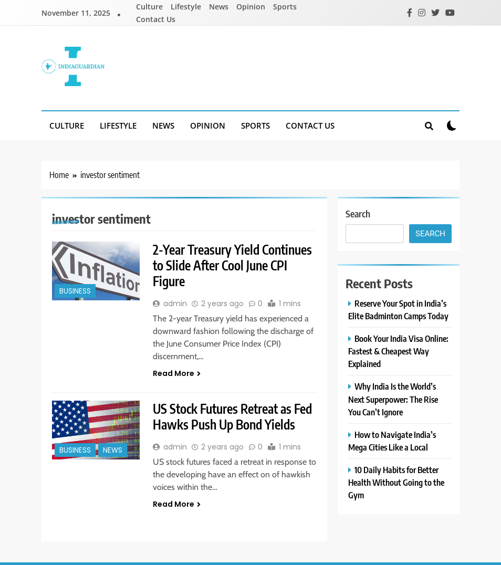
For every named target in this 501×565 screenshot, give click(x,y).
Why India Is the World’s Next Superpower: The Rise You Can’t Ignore (393, 399)
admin (175, 303)
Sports (285, 7)
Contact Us (155, 19)
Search (358, 213)
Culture (149, 7)
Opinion (250, 7)
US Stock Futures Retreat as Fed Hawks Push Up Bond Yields (232, 416)
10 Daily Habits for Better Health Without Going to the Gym (396, 482)
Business (75, 291)
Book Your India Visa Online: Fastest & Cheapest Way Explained (398, 351)
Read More (177, 373)
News (218, 7)
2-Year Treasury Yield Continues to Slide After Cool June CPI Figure (232, 265)
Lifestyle (186, 7)
